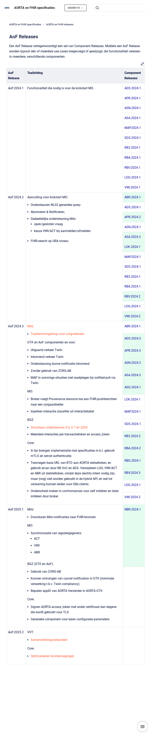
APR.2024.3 (132, 350)
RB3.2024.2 (132, 436)
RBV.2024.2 (132, 296)
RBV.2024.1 (132, 167)
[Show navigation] (142, 726)
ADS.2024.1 (132, 88)
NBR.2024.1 (132, 509)
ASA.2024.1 (132, 118)
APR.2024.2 (132, 217)
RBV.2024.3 (132, 473)
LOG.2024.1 (132, 177)
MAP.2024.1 (132, 128)
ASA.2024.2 (132, 237)
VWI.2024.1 (132, 187)
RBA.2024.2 (132, 448)
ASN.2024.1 (132, 108)
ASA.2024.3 (132, 375)
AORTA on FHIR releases (60, 24)
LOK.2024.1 (132, 247)
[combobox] (120, 8)
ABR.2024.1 (132, 197)
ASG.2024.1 (132, 387)
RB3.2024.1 (132, 147)
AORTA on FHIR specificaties (34, 8)
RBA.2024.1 (132, 157)
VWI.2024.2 (132, 316)
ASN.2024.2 (132, 363)
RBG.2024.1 (132, 460)
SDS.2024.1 (132, 138)
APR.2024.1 (132, 98)
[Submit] (97, 8)
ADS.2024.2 (132, 338)
